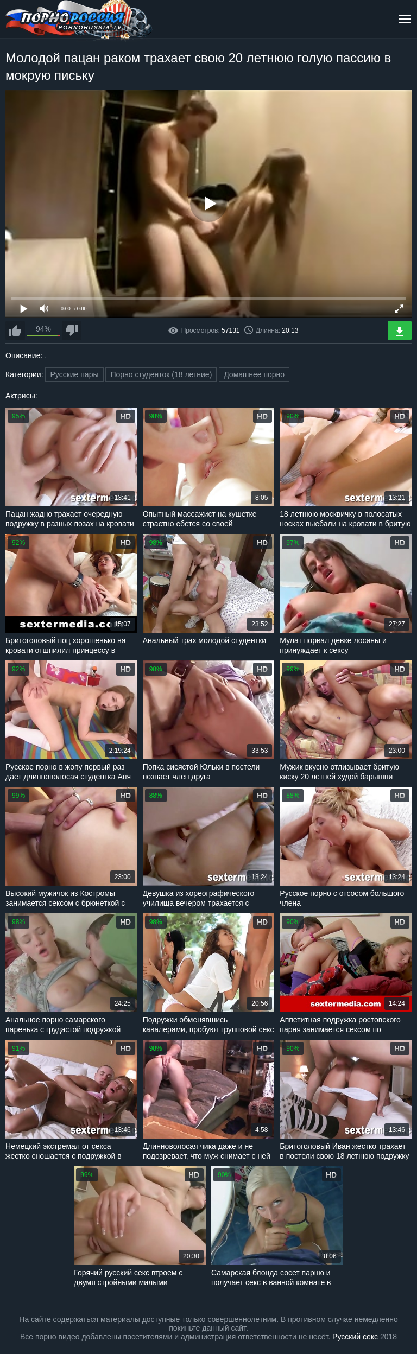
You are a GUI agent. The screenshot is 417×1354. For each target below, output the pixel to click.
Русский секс (355, 1336)
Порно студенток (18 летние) (161, 374)
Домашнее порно (254, 374)
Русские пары (74, 374)
